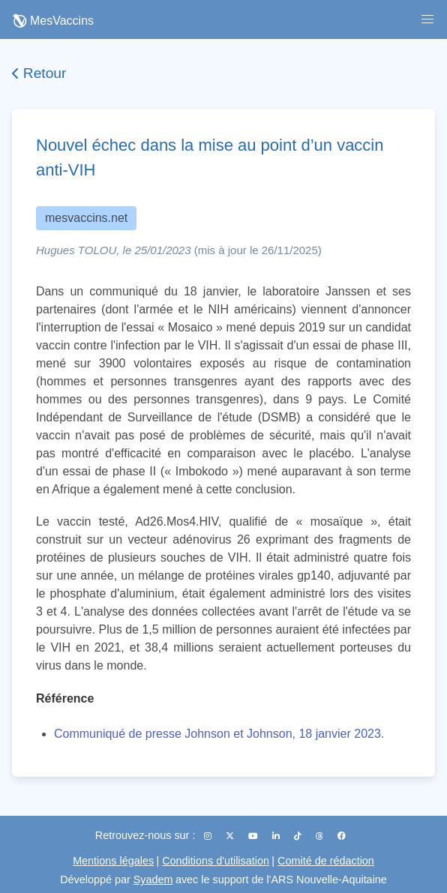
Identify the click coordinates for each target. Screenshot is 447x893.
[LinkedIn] (277, 836)
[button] (427, 19)
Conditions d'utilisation (215, 861)
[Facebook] (342, 836)
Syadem (153, 880)
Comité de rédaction (326, 861)
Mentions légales (113, 861)
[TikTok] (299, 836)
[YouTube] (254, 836)
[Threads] (321, 836)
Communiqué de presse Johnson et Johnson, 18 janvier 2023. (219, 733)
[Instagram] (209, 836)
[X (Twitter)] (231, 836)
